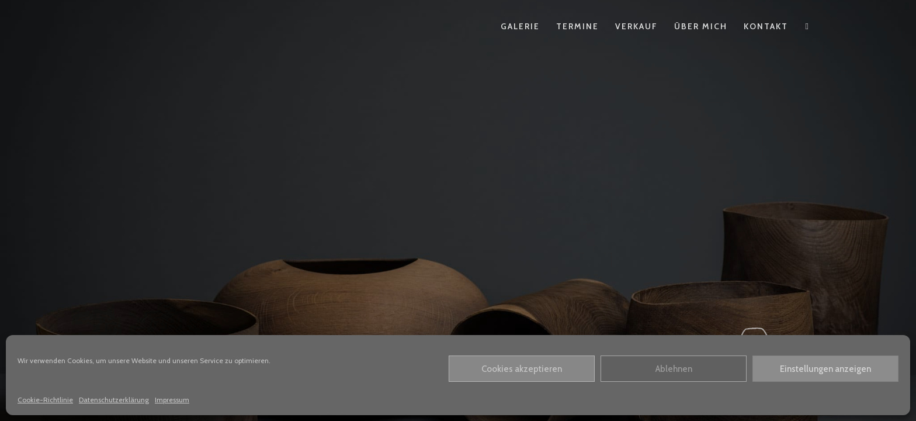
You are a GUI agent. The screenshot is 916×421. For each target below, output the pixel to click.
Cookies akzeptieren (521, 369)
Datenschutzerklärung (114, 399)
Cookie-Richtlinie (45, 399)
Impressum (172, 399)
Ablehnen (673, 369)
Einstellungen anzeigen (825, 369)
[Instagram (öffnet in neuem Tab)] (807, 26)
